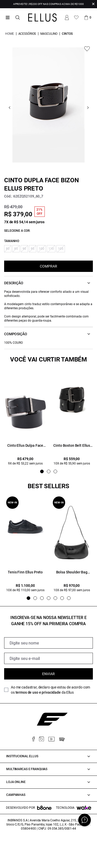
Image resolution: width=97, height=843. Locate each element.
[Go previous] (9, 107)
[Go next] (87, 107)
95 (32, 249)
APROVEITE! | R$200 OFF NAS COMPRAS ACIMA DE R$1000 (48, 4)
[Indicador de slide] (42, 471)
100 (41, 249)
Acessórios (27, 34)
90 (24, 249)
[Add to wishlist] (87, 48)
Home (9, 34)
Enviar (48, 674)
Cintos (67, 34)
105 (60, 249)
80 (8, 249)
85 (16, 249)
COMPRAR (48, 266)
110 (51, 249)
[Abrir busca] (17, 17)
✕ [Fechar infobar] (93, 4)
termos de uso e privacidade (38, 692)
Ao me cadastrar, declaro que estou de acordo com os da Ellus (50, 689)
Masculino (48, 34)
